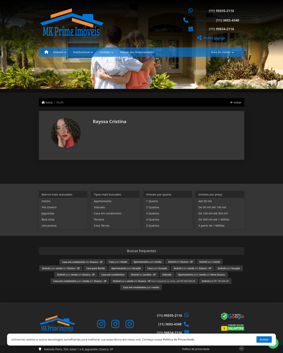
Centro (46, 201)
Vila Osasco (49, 207)
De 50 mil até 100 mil (212, 207)
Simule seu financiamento (137, 52)
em (82, 262)
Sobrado (99, 207)
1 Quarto (152, 201)
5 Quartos (152, 225)
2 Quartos (152, 207)
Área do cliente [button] (221, 52)
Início (47, 102)
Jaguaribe (48, 213)
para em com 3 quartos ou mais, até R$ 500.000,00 (154, 281)
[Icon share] (101, 324)
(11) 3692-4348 (227, 20)
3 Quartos (152, 213)
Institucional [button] (81, 52)
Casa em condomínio (108, 213)
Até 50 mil (205, 201)
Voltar (235, 102)
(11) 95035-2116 (221, 11)
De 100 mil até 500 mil (213, 213)
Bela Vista (48, 219)
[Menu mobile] (46, 52)
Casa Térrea (101, 225)
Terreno (99, 219)
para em (61, 268)
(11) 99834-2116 (221, 29)
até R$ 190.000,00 (215, 281)
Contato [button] (105, 52)
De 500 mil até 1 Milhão (213, 219)
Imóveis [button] (58, 52)
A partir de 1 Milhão (211, 225)
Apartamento (102, 201)
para (118, 261)
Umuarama (49, 225)
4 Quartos (152, 219)
